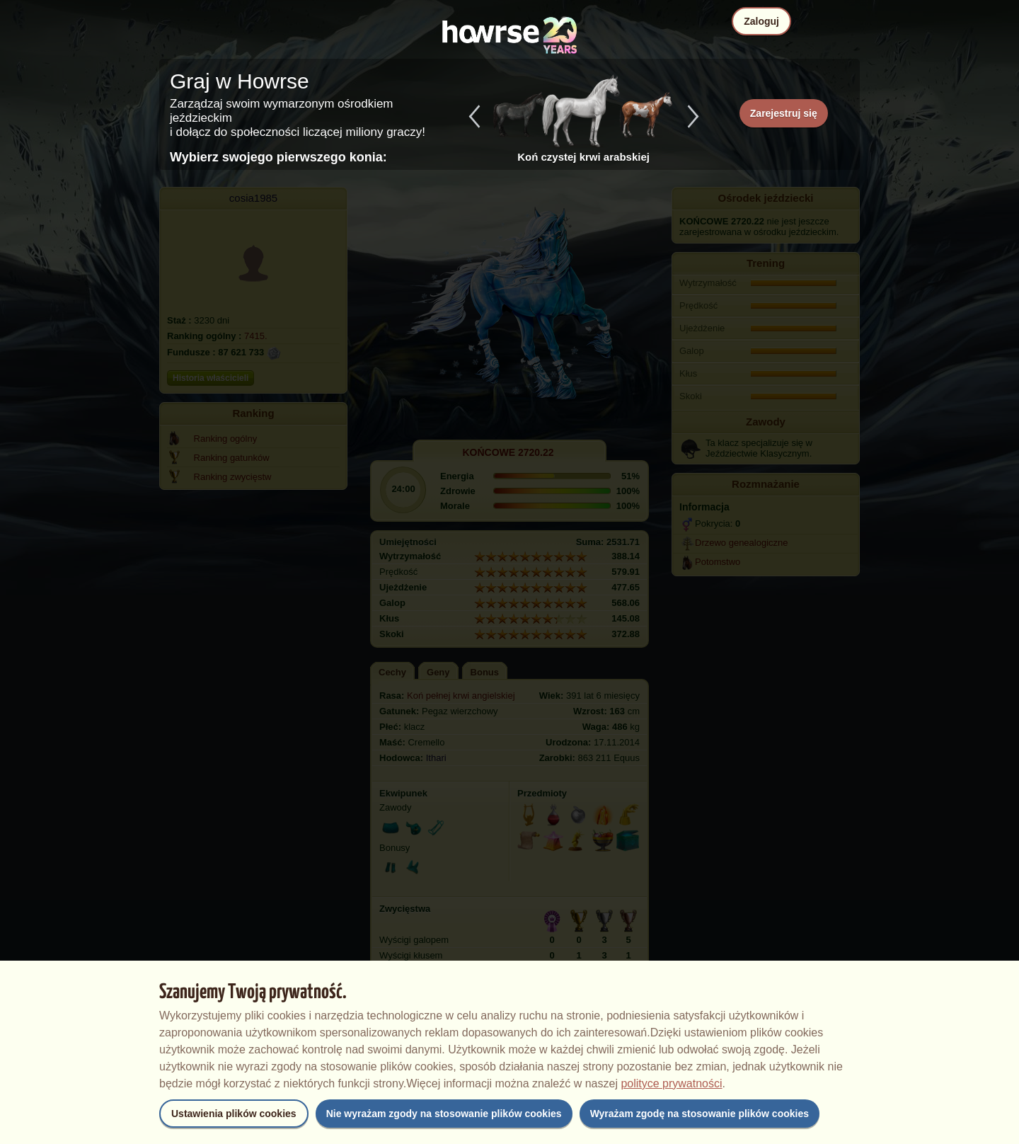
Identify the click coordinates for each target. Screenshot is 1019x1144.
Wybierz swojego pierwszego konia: (278, 157)
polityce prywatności (671, 1083)
